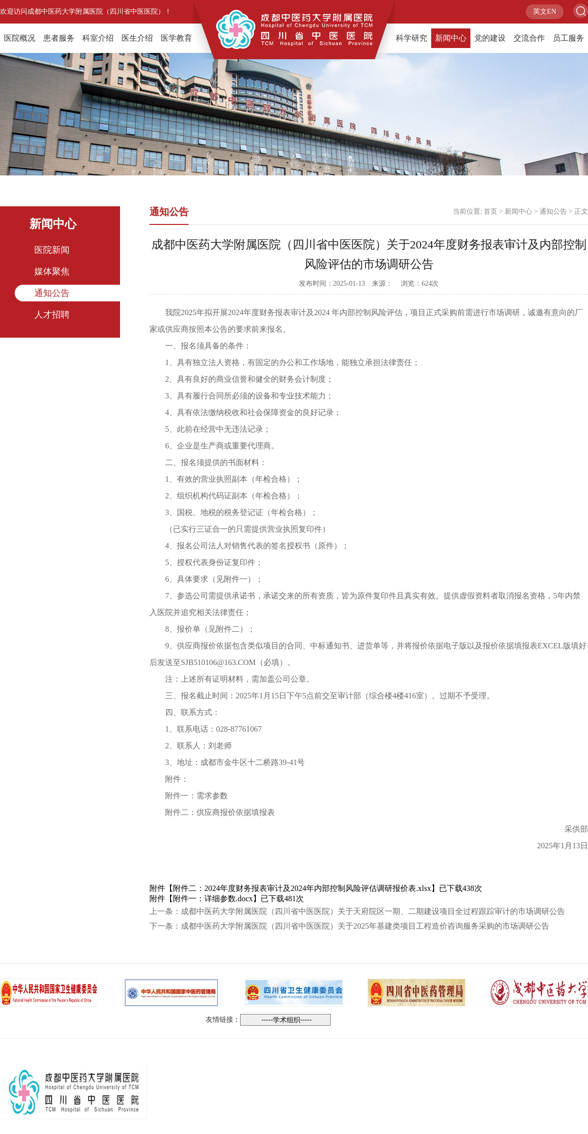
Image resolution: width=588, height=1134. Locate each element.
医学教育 (176, 38)
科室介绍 (98, 38)
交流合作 (529, 38)
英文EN (544, 11)
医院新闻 (52, 250)
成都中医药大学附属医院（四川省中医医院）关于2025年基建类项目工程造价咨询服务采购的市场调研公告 (365, 926)
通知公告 (52, 293)
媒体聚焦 (52, 271)
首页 (490, 211)
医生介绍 (137, 38)
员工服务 (568, 38)
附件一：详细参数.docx (213, 898)
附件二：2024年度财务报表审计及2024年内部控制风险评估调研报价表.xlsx (302, 888)
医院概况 (19, 38)
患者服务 (58, 38)
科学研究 (411, 38)
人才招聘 (52, 315)
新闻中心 (450, 38)
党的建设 (490, 38)
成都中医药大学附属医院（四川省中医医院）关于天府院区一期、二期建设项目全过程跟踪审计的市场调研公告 (373, 911)
